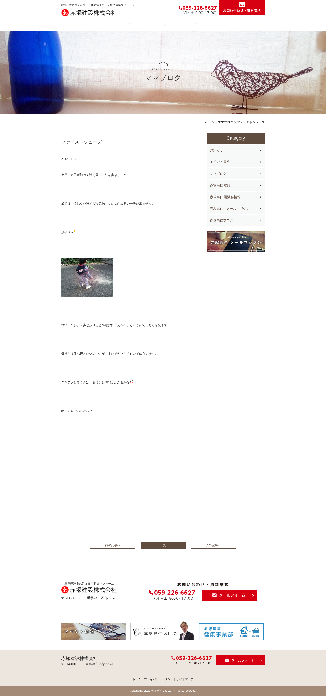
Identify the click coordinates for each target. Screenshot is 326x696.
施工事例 (180, 25)
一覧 (163, 545)
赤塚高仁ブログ (221, 220)
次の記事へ (213, 545)
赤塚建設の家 (147, 25)
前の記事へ (113, 545)
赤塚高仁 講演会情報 (225, 197)
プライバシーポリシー (158, 679)
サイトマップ (185, 679)
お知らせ (216, 150)
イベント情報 (220, 161)
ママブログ (218, 173)
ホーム (115, 25)
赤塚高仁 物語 (220, 185)
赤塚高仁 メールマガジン (230, 208)
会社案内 (210, 25)
